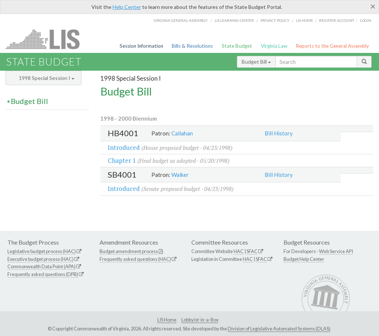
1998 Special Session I (46, 78)
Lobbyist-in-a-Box (199, 320)
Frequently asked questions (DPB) (42, 274)
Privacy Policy (275, 20)
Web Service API (336, 251)
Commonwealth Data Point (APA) (41, 266)
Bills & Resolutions (192, 46)
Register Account (336, 20)
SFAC (252, 251)
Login (365, 20)
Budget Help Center (304, 259)
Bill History (279, 133)
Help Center (127, 7)
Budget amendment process (129, 251)
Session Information (141, 46)
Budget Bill (256, 61)
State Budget (237, 46)
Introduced (124, 147)
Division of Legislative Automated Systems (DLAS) (279, 329)
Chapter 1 (122, 160)
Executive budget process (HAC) (40, 259)
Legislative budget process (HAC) (41, 251)
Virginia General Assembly (181, 20)
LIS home (304, 20)
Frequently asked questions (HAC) (135, 259)
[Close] (373, 6)
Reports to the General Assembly (332, 46)
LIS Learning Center (234, 20)
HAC (239, 251)
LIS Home (167, 320)
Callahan (182, 133)
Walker (180, 174)
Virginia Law (274, 46)
